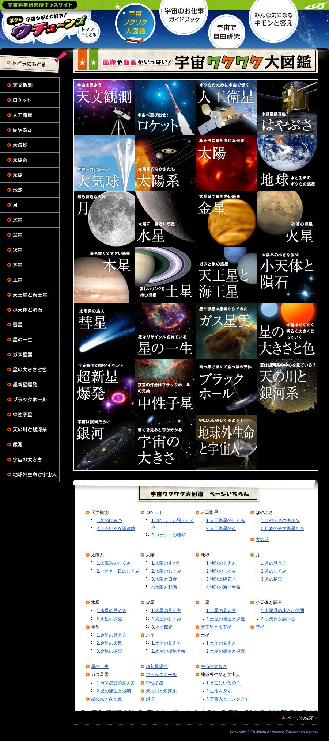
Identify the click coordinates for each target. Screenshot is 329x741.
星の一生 (100, 666)
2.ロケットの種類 (168, 535)
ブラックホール (161, 674)
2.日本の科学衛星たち (282, 528)
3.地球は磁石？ (221, 579)
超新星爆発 (157, 666)
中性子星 (154, 682)
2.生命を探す (219, 691)
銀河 (150, 699)
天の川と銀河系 (161, 691)
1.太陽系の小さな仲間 (282, 610)
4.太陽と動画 (164, 587)
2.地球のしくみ (221, 571)
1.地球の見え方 (221, 563)
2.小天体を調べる (278, 619)
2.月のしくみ (274, 571)
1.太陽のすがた (166, 563)
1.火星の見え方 (166, 610)
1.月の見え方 (274, 563)
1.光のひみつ (109, 520)
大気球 (262, 539)
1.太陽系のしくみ (114, 563)
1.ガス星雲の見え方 (116, 682)
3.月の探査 (271, 579)
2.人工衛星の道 (221, 528)
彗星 (260, 627)
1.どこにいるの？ (223, 682)
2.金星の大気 (109, 643)
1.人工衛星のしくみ (225, 520)
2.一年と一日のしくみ (118, 571)
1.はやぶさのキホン (280, 520)
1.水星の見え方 (111, 610)
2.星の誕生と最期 (114, 691)
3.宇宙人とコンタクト (227, 699)
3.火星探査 (162, 627)
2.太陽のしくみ (166, 571)
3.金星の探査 (109, 651)
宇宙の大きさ (214, 666)
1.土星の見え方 (166, 643)
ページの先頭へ (302, 718)
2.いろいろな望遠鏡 (116, 528)
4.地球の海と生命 (223, 587)
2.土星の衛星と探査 (225, 619)
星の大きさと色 (106, 699)
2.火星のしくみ (166, 619)
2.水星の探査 (109, 619)
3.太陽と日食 (164, 579)
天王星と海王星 (216, 627)
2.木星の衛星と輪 (168, 651)
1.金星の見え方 (111, 635)
